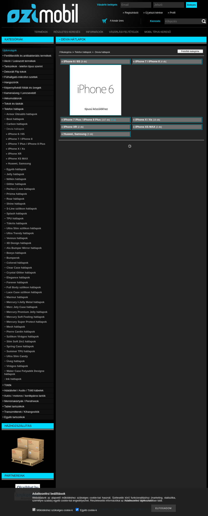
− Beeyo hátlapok (15, 252)
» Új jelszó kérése (153, 12)
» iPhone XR (14, 153)
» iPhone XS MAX (17, 158)
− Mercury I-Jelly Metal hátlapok (24, 302)
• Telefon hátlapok (82, 52)
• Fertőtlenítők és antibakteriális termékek (27, 55)
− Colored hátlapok (16, 262)
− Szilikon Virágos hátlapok (21, 336)
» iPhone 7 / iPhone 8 (19, 138)
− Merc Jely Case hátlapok (21, 307)
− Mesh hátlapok (14, 326)
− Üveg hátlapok (14, 361)
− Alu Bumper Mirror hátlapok (23, 247)
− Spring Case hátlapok (19, 346)
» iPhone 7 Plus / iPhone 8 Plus (25, 143)
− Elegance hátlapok (17, 277)
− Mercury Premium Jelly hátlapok (26, 311)
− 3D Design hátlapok (17, 243)
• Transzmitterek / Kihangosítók (21, 411)
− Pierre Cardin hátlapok (19, 331)
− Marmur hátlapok (16, 297)
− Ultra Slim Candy (16, 356)
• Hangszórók (11, 82)
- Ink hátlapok (13, 378)
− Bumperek (12, 257)
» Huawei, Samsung (18, 163)
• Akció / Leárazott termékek (19, 61)
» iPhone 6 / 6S (15, 134)
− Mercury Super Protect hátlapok (25, 321)
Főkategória (66, 52)
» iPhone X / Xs (15, 148)
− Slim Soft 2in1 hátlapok (20, 341)
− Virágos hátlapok (16, 366)
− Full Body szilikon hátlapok (22, 287)
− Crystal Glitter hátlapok (20, 272)
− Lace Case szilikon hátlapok (23, 292)
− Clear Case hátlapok (18, 267)
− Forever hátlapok (16, 282)
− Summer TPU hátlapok (19, 351)
